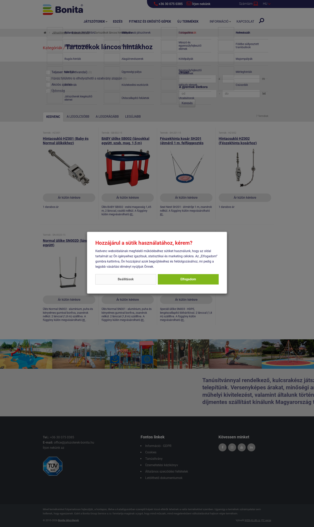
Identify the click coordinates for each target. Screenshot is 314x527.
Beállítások (126, 279)
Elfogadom (188, 279)
